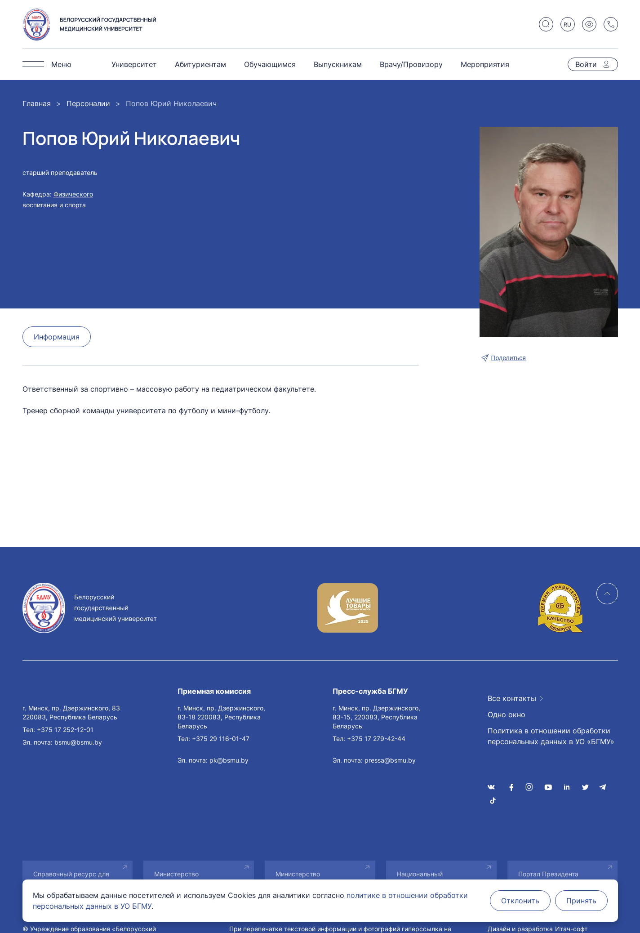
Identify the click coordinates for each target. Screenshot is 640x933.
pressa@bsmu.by (390, 760)
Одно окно (506, 714)
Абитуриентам (200, 64)
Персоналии (88, 103)
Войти (586, 64)
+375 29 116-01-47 (220, 738)
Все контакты (512, 698)
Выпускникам (338, 64)
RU (567, 24)
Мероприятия (485, 64)
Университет (134, 64)
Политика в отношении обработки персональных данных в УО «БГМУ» (551, 736)
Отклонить (520, 900)
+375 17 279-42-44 (376, 738)
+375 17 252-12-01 (65, 729)
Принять (581, 900)
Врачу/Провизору (411, 64)
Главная (36, 103)
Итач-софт (571, 929)
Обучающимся (270, 64)
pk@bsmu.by (229, 760)
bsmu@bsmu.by (78, 742)
